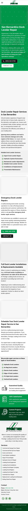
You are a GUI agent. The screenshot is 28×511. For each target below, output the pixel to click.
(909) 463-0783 (9, 488)
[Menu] (2, 3)
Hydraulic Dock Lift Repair (9, 460)
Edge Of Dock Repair (7, 457)
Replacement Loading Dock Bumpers (12, 477)
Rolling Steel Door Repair (9, 479)
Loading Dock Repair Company (10, 467)
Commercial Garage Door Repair (11, 448)
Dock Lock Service (7, 453)
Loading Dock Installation (9, 465)
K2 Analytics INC (17, 509)
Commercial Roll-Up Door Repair (11, 450)
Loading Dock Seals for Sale (10, 472)
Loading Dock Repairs (8, 470)
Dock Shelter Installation (9, 455)
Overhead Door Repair (8, 474)
